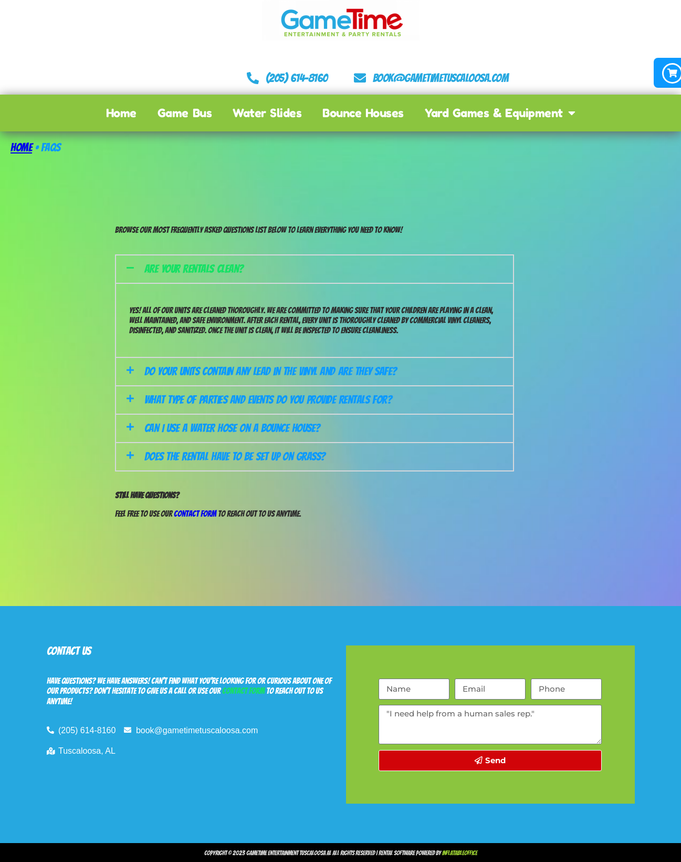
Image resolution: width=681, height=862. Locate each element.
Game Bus (185, 112)
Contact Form (195, 513)
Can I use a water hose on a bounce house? (232, 428)
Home (121, 112)
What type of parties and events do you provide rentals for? (268, 399)
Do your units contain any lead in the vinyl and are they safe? (270, 371)
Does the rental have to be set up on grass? (235, 456)
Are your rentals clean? (194, 268)
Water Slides (267, 112)
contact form (243, 690)
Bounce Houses (363, 112)
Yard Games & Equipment (500, 112)
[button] (314, 268)
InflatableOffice (459, 852)
